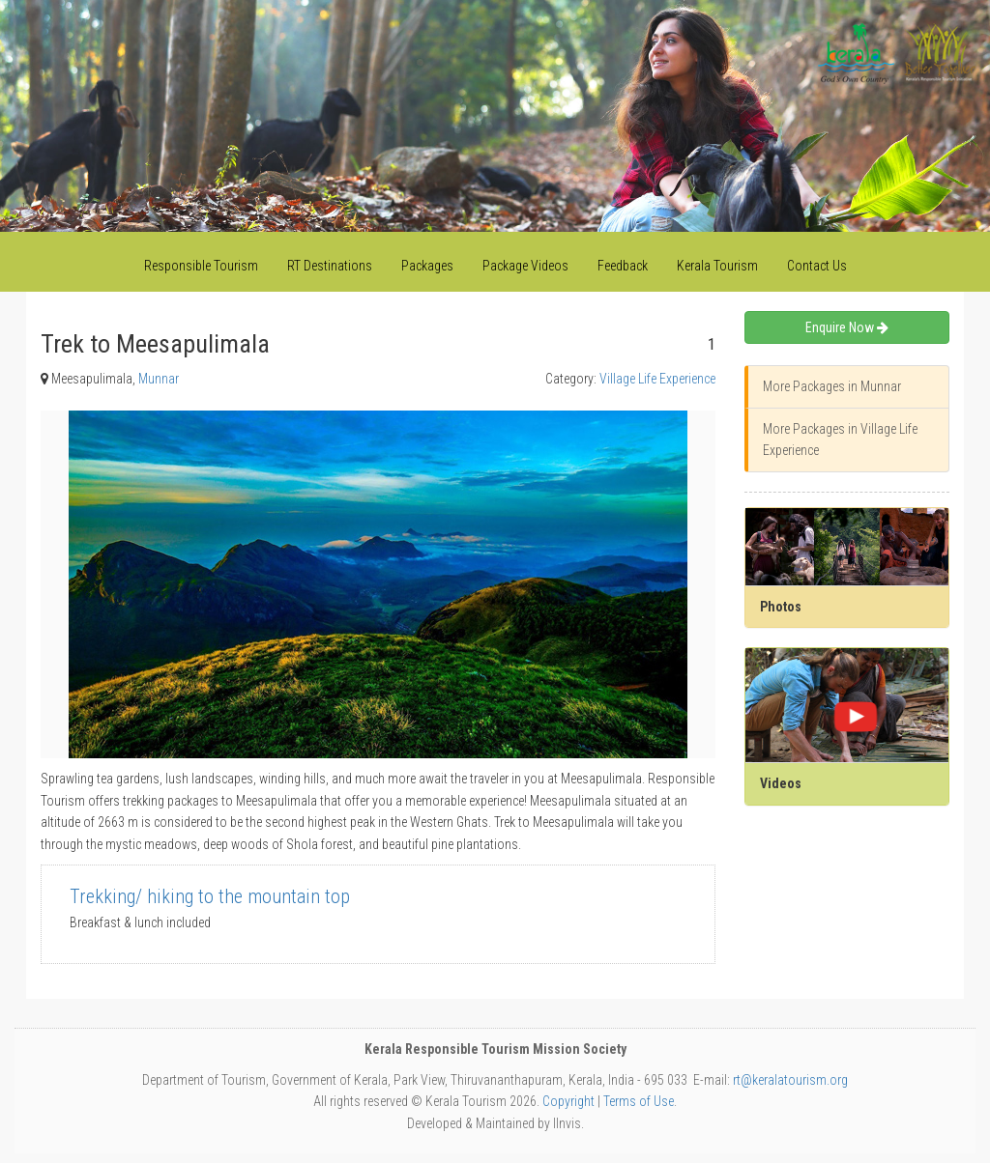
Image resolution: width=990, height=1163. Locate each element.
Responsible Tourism (201, 265)
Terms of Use (638, 1101)
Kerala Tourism (717, 265)
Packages (427, 265)
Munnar (158, 378)
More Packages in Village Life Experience (840, 439)
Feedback (622, 265)
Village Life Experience (657, 378)
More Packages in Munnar (832, 386)
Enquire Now (846, 327)
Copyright (568, 1101)
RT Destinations (329, 265)
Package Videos (525, 265)
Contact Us (817, 265)
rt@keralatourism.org (790, 1080)
